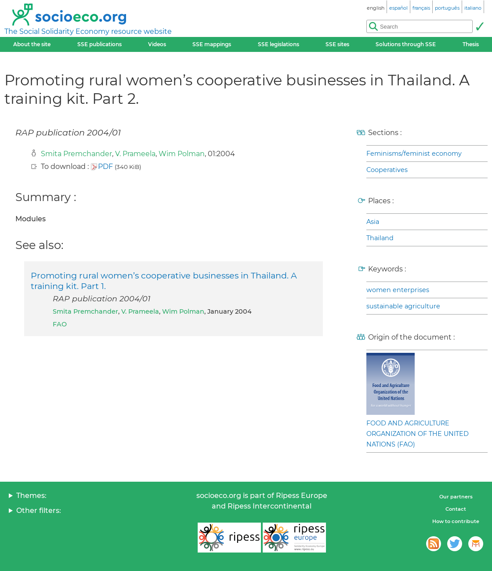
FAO (60, 324)
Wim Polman (182, 154)
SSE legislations (278, 44)
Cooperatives (387, 170)
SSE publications (99, 44)
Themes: (31, 495)
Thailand (380, 238)
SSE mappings (211, 44)
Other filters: (38, 510)
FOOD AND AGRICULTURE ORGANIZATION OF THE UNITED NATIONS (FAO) (417, 433)
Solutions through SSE (406, 44)
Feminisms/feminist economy (414, 153)
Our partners (456, 497)
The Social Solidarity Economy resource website (88, 31)
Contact (455, 509)
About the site (32, 44)
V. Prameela (135, 154)
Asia (372, 222)
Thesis (471, 44)
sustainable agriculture (403, 306)
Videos (157, 44)
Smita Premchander (76, 154)
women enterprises (397, 290)
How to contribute (455, 521)
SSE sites (337, 44)
